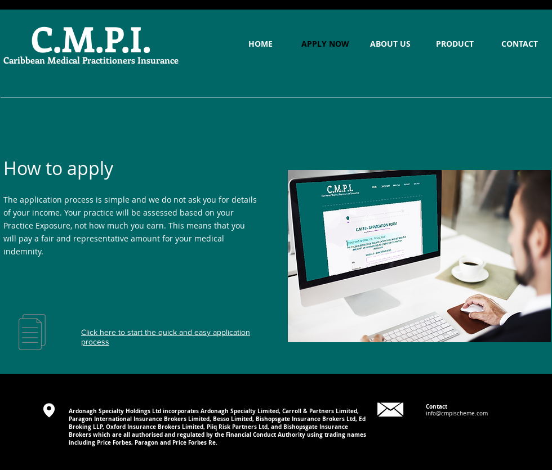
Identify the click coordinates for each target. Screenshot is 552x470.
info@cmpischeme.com (457, 413)
